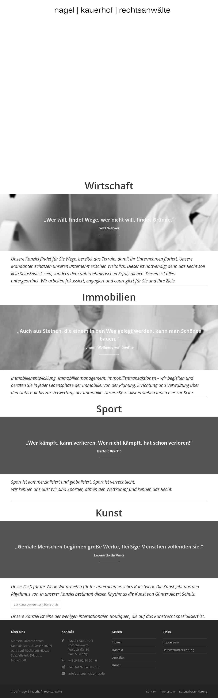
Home (116, 642)
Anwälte (118, 657)
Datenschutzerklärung (178, 650)
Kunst (116, 665)
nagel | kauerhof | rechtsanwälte (41, 691)
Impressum (171, 642)
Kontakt (117, 650)
